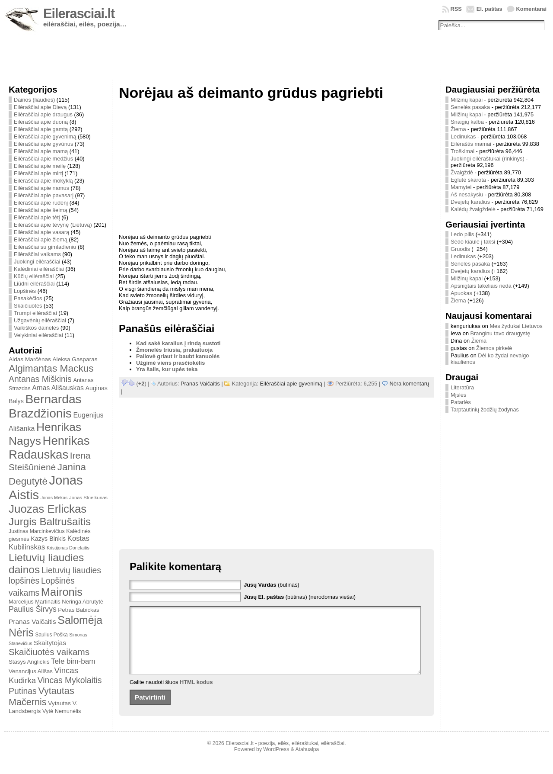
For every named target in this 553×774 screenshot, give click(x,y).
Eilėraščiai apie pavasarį (43, 195)
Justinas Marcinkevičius (37, 531)
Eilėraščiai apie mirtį (38, 173)
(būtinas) (271, 584)
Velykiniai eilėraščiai (38, 335)
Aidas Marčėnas (30, 359)
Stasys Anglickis (29, 661)
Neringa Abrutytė (82, 601)
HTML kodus (196, 695)
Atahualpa (307, 762)
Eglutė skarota (468, 180)
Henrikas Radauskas (49, 447)
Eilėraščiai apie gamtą (41, 129)
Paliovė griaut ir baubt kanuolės (177, 356)
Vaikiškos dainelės (36, 327)
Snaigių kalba (467, 122)
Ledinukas (463, 136)
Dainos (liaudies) (34, 99)
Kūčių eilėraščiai (34, 276)
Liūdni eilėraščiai (34, 283)
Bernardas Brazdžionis (45, 406)
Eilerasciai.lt (78, 13)
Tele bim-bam (73, 661)
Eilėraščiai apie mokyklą (43, 180)
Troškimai (462, 151)
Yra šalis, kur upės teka (166, 369)
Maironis (62, 592)
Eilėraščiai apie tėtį (37, 217)
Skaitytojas (50, 642)
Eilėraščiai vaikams (37, 254)
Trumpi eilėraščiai (35, 313)
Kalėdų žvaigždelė (473, 209)
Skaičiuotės (28, 305)
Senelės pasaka (470, 107)
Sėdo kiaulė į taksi (473, 241)
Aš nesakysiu (467, 194)
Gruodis (460, 249)
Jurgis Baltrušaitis (50, 521)
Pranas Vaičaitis (32, 621)
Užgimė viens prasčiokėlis (170, 363)
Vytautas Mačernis (41, 696)
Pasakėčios (28, 298)
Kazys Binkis (48, 538)
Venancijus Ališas (31, 671)
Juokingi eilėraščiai (37, 261)
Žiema (458, 129)
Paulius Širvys (33, 609)
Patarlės (461, 402)
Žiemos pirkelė (494, 348)
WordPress (276, 762)
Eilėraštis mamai (471, 144)
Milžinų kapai (467, 99)
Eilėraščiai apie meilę (40, 166)
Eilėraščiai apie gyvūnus (43, 144)
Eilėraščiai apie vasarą (41, 232)
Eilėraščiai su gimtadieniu (45, 247)
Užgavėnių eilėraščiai (40, 320)
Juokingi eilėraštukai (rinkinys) (487, 158)
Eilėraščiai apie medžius (43, 158)
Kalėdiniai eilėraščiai (39, 269)
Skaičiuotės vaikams (49, 652)
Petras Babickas (78, 610)
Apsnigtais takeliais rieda (481, 286)
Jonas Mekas (54, 497)
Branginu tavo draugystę (500, 333)
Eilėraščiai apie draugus (43, 114)
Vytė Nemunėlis (61, 711)
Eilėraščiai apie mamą (41, 151)
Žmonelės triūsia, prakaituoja (174, 350)
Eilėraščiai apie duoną (41, 122)
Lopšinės (25, 291)
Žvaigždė (462, 172)
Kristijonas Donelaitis (68, 547)
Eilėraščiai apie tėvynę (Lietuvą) (53, 225)
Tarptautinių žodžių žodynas (485, 409)
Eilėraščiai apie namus (41, 188)
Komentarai (531, 9)
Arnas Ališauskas (58, 388)
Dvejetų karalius (470, 202)
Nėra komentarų (409, 383)
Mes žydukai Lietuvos (515, 326)
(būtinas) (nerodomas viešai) (300, 597)
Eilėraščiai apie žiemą (40, 239)
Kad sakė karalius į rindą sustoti (178, 343)
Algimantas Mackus (51, 368)
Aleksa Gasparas (74, 359)
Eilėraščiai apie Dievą (40, 107)
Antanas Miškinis (40, 379)
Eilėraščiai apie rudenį (41, 202)
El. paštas (489, 9)
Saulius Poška (51, 635)
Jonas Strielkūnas (88, 497)
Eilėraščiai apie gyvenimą (45, 136)
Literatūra (462, 387)
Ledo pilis (462, 234)
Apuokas (461, 293)
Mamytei (461, 187)
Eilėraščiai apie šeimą (40, 210)
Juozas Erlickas (47, 508)
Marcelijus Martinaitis (34, 601)
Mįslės (458, 395)
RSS (456, 9)
